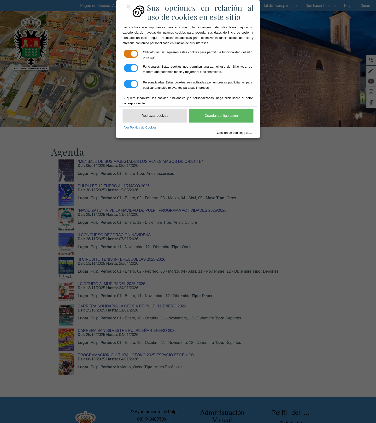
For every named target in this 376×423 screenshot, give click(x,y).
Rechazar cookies (154, 116)
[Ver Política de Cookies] (140, 127)
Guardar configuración (221, 116)
